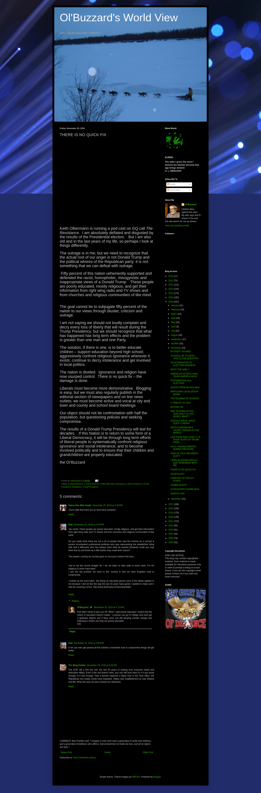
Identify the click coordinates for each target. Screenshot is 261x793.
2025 (171, 538)
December (176, 499)
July (173, 331)
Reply (71, 514)
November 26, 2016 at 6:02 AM (102, 665)
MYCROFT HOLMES (180, 351)
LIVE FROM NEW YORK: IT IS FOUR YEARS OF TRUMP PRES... (185, 440)
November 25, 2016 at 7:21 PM (109, 607)
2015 (171, 297)
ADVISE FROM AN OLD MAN (184, 387)
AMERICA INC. (177, 493)
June (173, 326)
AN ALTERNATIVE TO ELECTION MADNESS (182, 363)
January (175, 305)
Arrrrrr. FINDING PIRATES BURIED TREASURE (183, 447)
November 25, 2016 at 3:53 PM (89, 524)
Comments (173, 190)
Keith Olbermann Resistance (113, 484)
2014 (171, 293)
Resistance (76, 487)
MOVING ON (176, 407)
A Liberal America (75, 484)
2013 (171, 289)
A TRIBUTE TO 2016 (180, 403)
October (175, 343)
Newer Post (66, 752)
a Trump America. (92, 484)
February (175, 309)
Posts (171, 184)
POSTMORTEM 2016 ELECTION (180, 381)
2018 (171, 508)
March (174, 314)
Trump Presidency (90, 487)
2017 (171, 504)
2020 (171, 517)
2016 (171, 302)
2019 (171, 512)
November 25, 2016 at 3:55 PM (89, 643)
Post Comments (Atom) (84, 757)
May (173, 322)
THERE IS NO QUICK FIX (183, 469)
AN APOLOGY (177, 474)
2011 (171, 280)
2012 (171, 284)
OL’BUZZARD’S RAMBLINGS (184, 489)
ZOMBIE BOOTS (178, 485)
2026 (171, 542)
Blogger (157, 777)
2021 (171, 521)
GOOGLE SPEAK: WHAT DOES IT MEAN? (182, 422)
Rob (70, 524)
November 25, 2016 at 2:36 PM (108, 505)
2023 (171, 529)
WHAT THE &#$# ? (179, 369)
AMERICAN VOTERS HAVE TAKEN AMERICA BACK (184, 375)
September (176, 339)
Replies (75, 601)
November (176, 348)
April (173, 318)
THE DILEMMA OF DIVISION (184, 398)
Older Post (148, 752)
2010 (171, 276)
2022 (171, 525)
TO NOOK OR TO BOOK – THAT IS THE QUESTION (184, 357)
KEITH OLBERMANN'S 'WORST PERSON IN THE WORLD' (184, 430)
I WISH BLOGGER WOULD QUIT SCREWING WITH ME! (183, 463)
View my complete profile (177, 225)
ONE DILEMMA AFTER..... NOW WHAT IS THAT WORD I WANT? (183, 414)
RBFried (136, 777)
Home (107, 752)
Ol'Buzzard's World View (119, 17)
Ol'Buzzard (82, 607)
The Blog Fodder (77, 665)
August (174, 335)
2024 (171, 534)
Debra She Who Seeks (79, 505)
